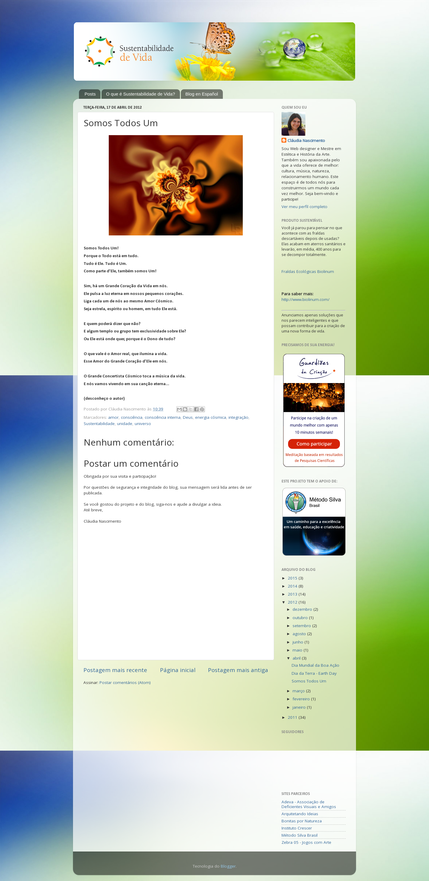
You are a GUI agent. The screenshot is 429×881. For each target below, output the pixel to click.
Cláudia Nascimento (306, 140)
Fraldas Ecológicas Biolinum (308, 271)
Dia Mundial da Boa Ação (315, 665)
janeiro (300, 707)
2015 (293, 578)
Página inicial (177, 670)
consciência (131, 417)
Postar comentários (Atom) (125, 682)
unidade (124, 423)
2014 (293, 586)
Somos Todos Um (309, 681)
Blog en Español (201, 93)
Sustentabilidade (99, 423)
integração (238, 417)
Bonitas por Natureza (302, 821)
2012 (293, 602)
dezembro (303, 609)
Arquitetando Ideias (300, 813)
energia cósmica (210, 417)
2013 (293, 594)
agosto (300, 633)
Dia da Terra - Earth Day (314, 673)
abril (297, 658)
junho (298, 642)
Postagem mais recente (115, 670)
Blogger (228, 866)
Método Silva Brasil (300, 835)
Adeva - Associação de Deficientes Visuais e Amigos (309, 804)
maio (298, 650)
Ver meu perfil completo (304, 206)
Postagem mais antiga (238, 670)
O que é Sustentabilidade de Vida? (140, 93)
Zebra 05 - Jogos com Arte (306, 842)
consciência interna (163, 417)
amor (113, 417)
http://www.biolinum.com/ (305, 299)
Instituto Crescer (297, 828)
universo (143, 423)
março (299, 690)
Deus (188, 417)
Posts (90, 93)
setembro (302, 625)
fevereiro (302, 699)
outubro (301, 617)
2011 (293, 717)
